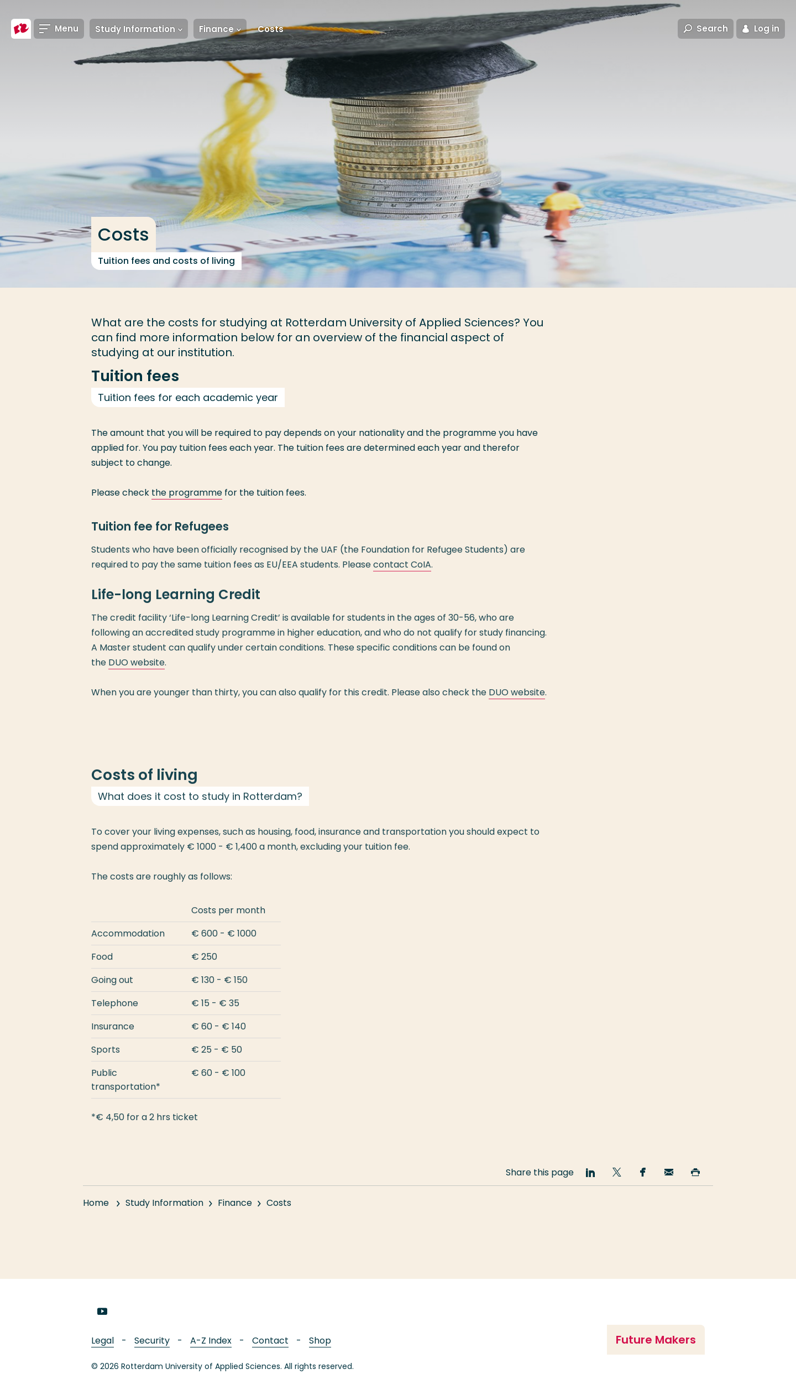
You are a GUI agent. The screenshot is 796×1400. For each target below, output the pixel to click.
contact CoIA (402, 575)
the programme (186, 492)
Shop (320, 1340)
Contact (270, 1340)
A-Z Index (211, 1340)
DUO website (136, 673)
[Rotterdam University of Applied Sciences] (21, 29)
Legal (102, 1340)
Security (152, 1340)
